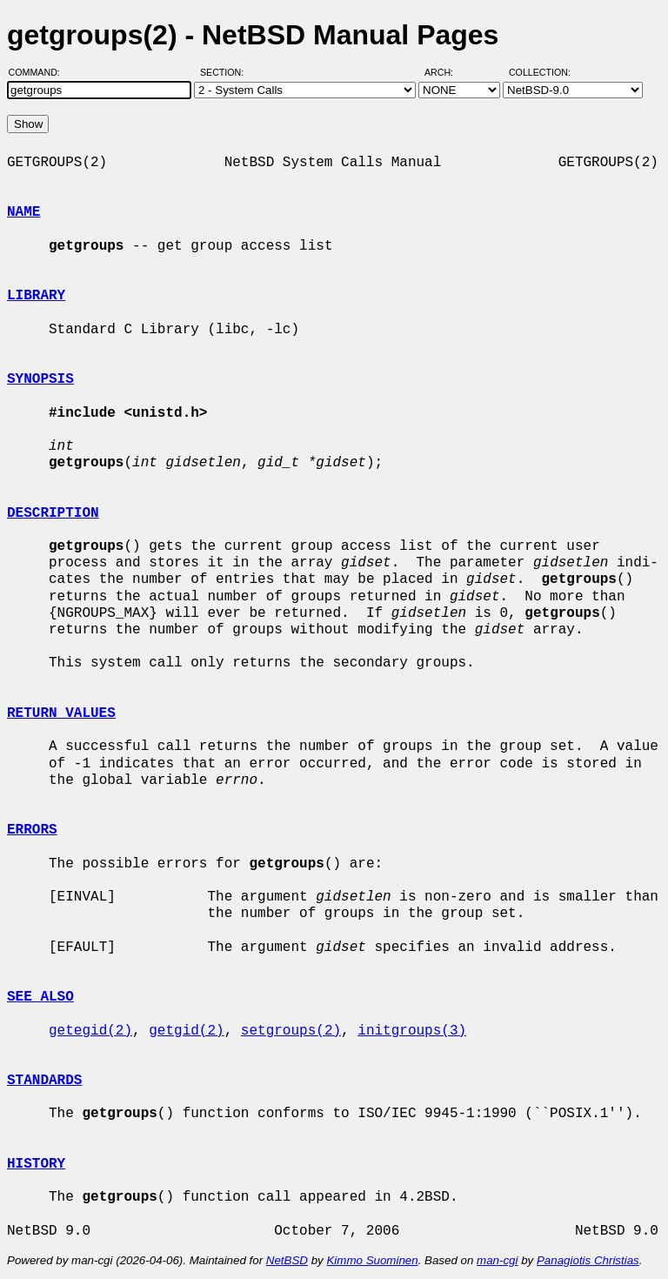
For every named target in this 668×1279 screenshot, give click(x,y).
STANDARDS (44, 1080)
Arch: (446, 72)
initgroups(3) (411, 1031)
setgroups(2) (291, 1031)
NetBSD (287, 1260)
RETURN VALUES (61, 713)
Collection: (540, 72)
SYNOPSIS (40, 379)
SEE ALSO (40, 997)
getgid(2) (186, 1031)
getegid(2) (90, 1031)
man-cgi (497, 1260)
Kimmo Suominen (372, 1260)
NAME (23, 212)
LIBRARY (36, 295)
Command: (39, 72)
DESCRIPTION (53, 513)
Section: (225, 72)
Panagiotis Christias (588, 1260)
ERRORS (32, 830)
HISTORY (36, 1164)
